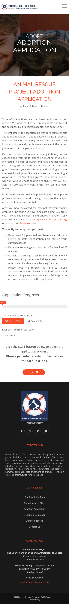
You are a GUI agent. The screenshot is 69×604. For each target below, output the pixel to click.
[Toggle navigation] (64, 6)
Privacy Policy (34, 599)
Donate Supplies (34, 521)
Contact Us (34, 527)
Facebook (24, 223)
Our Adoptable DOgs (34, 503)
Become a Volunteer (34, 515)
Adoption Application (34, 509)
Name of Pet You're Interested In (18, 330)
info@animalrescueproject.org (50, 219)
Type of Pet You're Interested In (17, 315)
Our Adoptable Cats (34, 497)
